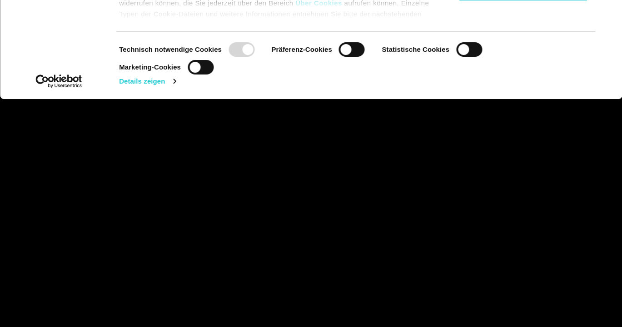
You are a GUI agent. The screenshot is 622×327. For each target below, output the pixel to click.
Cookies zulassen (523, 24)
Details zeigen (142, 176)
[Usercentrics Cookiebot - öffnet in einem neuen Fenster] (59, 176)
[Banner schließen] (608, 14)
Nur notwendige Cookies (523, 83)
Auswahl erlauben (523, 54)
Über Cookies (318, 98)
